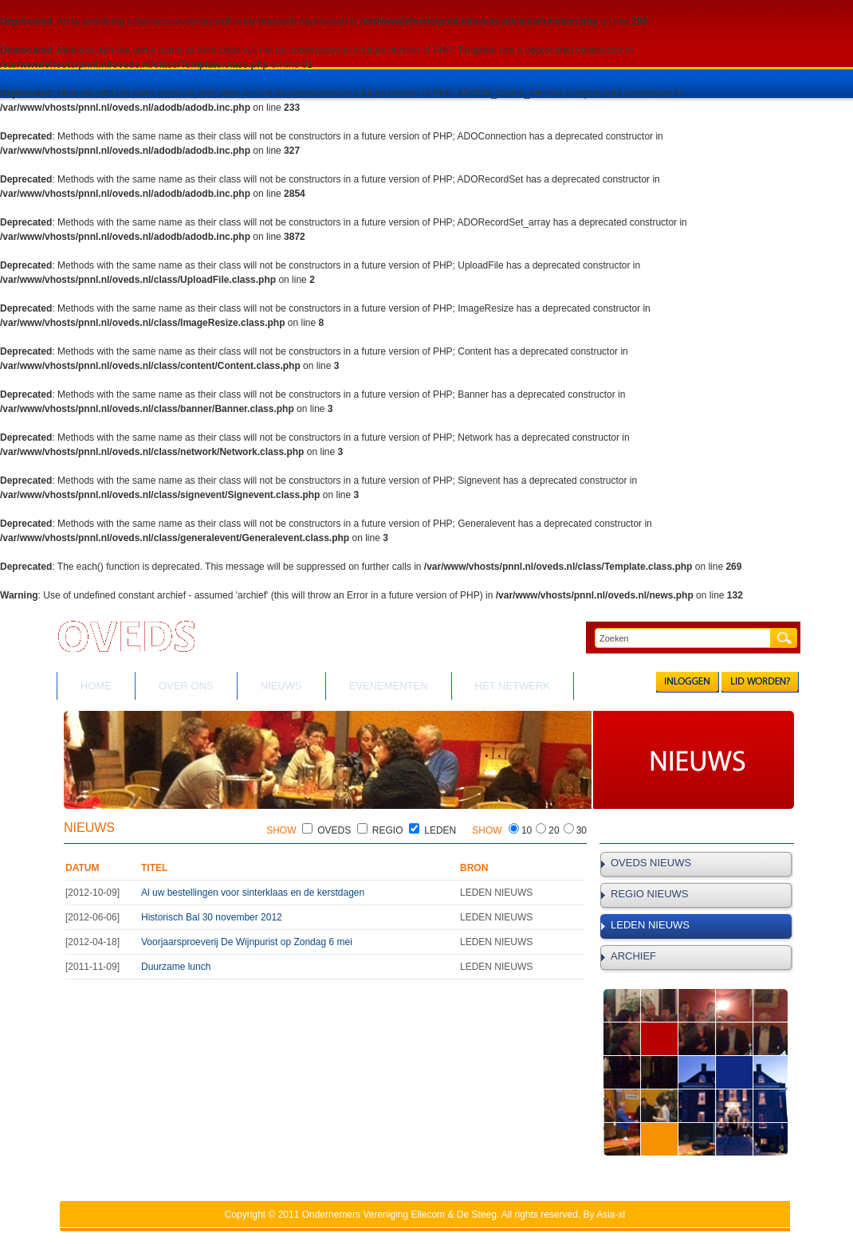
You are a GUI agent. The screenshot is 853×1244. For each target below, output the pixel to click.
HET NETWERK (512, 686)
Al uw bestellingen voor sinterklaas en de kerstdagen (252, 892)
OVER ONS (186, 686)
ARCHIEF (633, 956)
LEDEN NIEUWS (650, 925)
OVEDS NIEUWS (651, 863)
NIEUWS (281, 686)
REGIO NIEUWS (650, 894)
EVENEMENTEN (388, 686)
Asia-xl (610, 1214)
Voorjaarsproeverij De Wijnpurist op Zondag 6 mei (246, 942)
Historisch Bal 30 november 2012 (211, 917)
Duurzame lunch (175, 966)
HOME (96, 686)
